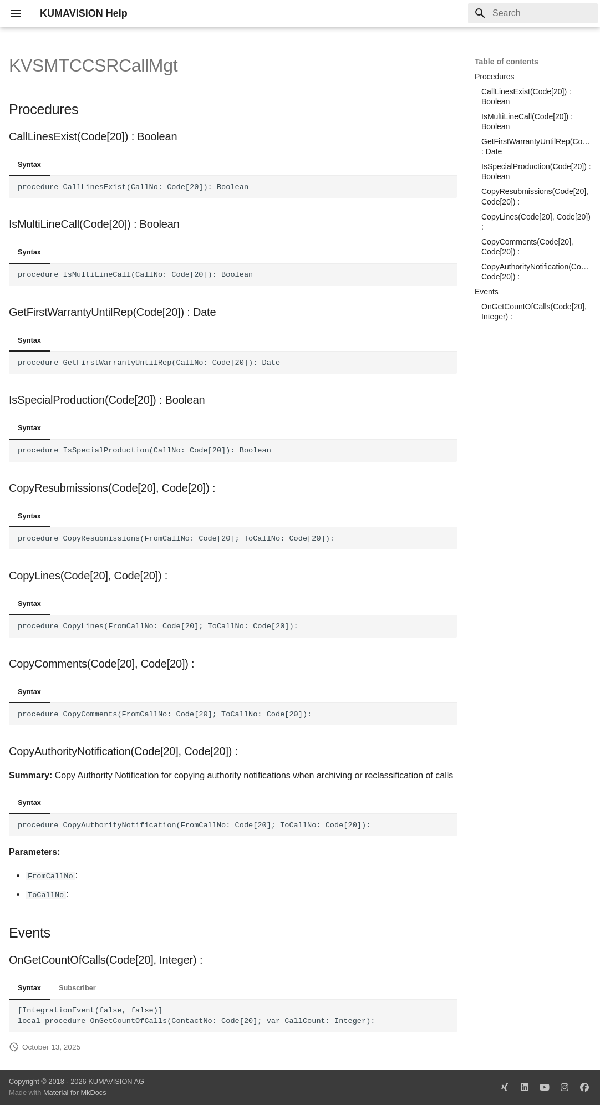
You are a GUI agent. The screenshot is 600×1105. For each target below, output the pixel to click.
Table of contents (506, 61)
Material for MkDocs (74, 1092)
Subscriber (77, 988)
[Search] (533, 13)
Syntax (29, 164)
